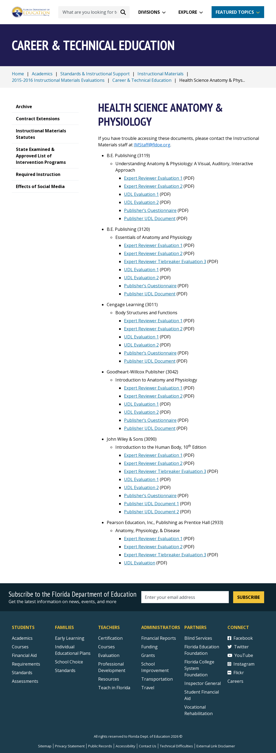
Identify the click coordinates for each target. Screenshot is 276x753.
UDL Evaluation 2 (141, 202)
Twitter (238, 647)
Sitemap (44, 746)
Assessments (25, 681)
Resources (108, 679)
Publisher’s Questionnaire (150, 210)
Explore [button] (187, 12)
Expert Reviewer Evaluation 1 (153, 178)
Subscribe (248, 597)
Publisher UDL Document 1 (151, 504)
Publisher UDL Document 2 (151, 512)
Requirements (26, 664)
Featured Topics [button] (235, 12)
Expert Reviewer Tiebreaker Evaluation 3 (165, 261)
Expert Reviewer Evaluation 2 (153, 186)
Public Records (100, 746)
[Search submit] (123, 12)
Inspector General (202, 683)
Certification (110, 638)
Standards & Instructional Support (95, 74)
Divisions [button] (149, 12)
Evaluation (108, 655)
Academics (42, 74)
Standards (65, 670)
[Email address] (185, 597)
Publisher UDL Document (149, 218)
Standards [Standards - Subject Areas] (22, 673)
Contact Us (147, 746)
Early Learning (69, 638)
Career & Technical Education (141, 80)
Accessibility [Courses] (125, 746)
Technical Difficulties (176, 746)
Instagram (240, 664)
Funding (149, 647)
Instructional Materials (160, 74)
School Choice (69, 662)
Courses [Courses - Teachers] (106, 647)
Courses (20, 647)
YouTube (240, 655)
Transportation (157, 679)
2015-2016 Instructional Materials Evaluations (58, 80)
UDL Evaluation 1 (141, 194)
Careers (235, 681)
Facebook (240, 638)
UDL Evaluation (139, 563)
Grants (148, 655)
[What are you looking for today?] (94, 12)
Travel (147, 688)
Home (18, 74)
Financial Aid (24, 655)
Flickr (235, 673)
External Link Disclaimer (215, 746)
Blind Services (198, 638)
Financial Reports (158, 638)
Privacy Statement (70, 746)
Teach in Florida (114, 688)
